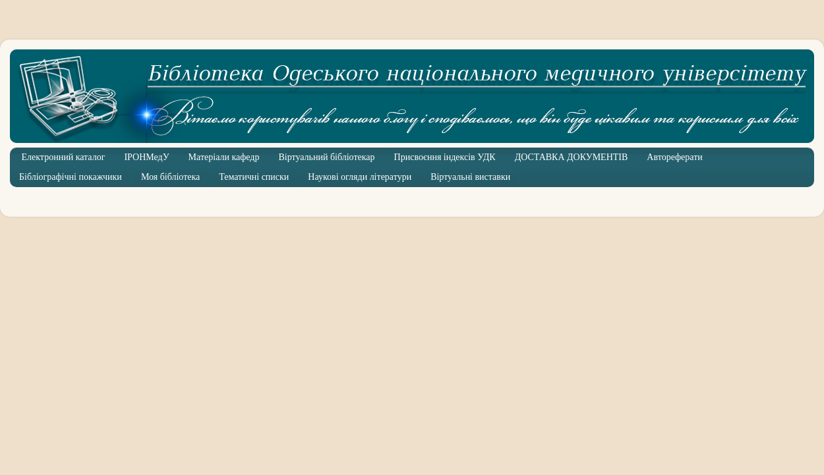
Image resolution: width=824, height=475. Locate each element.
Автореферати (674, 157)
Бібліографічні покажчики (70, 177)
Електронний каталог (63, 157)
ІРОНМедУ (146, 157)
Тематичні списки (254, 177)
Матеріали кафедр (224, 157)
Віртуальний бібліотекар (326, 157)
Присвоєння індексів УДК (445, 157)
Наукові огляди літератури (359, 177)
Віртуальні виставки (470, 177)
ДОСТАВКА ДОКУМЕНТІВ (571, 157)
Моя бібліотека (170, 177)
